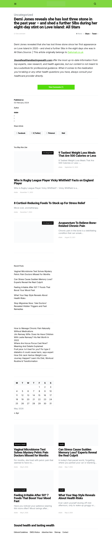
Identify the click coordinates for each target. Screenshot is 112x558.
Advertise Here (47, 532)
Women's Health (20, 444)
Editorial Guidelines (21, 532)
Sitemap (57, 532)
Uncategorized (23, 15)
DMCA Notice (35, 532)
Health (62, 444)
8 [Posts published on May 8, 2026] (39, 391)
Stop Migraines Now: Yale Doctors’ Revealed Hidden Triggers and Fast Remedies (30, 306)
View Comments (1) (56, 87)
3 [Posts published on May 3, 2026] (50, 387)
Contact (65, 532)
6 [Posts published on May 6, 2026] (28, 391)
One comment (20, 34)
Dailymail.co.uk (75, 52)
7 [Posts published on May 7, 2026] (33, 391)
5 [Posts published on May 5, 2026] (22, 391)
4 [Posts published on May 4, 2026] (16, 391)
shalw (16, 112)
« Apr (16, 413)
